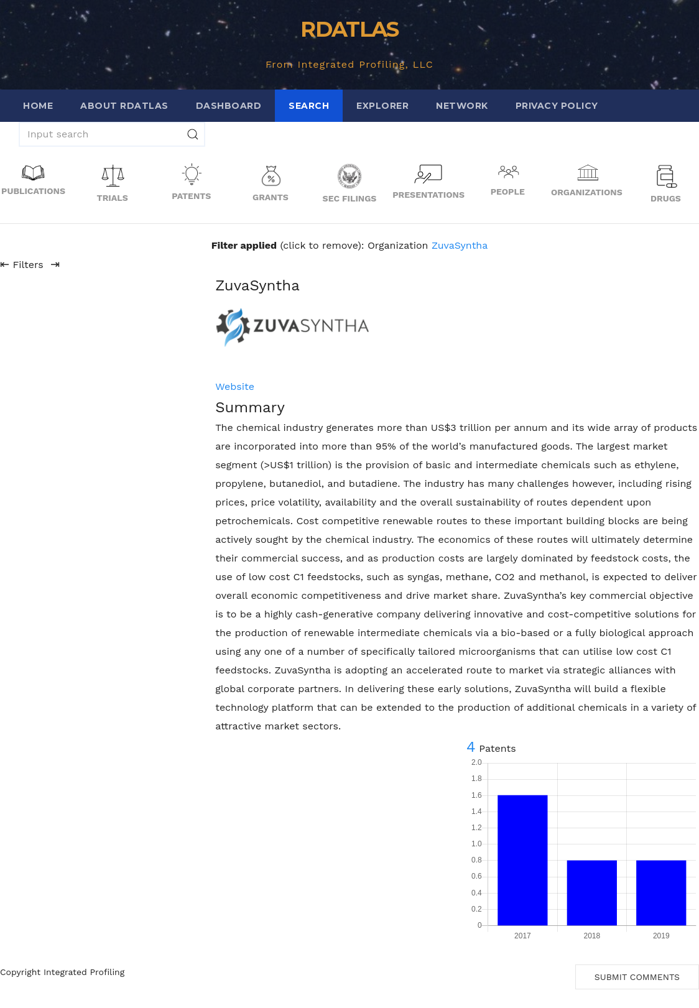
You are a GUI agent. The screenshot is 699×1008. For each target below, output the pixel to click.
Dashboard (229, 105)
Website (234, 386)
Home (38, 105)
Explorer (382, 105)
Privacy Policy (557, 105)
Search (309, 105)
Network (462, 105)
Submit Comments (637, 977)
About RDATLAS (124, 105)
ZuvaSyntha (460, 245)
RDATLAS (349, 29)
